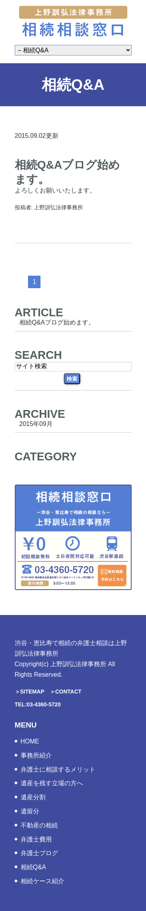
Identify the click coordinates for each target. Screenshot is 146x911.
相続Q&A (33, 867)
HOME (30, 741)
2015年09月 (36, 423)
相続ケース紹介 (42, 881)
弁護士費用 (36, 839)
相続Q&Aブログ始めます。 (57, 322)
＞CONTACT (65, 691)
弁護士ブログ (39, 853)
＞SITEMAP (29, 691)
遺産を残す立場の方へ (52, 783)
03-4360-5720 (44, 704)
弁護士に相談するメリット (58, 769)
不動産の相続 (39, 825)
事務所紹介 (36, 755)
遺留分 (30, 811)
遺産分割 (33, 797)
